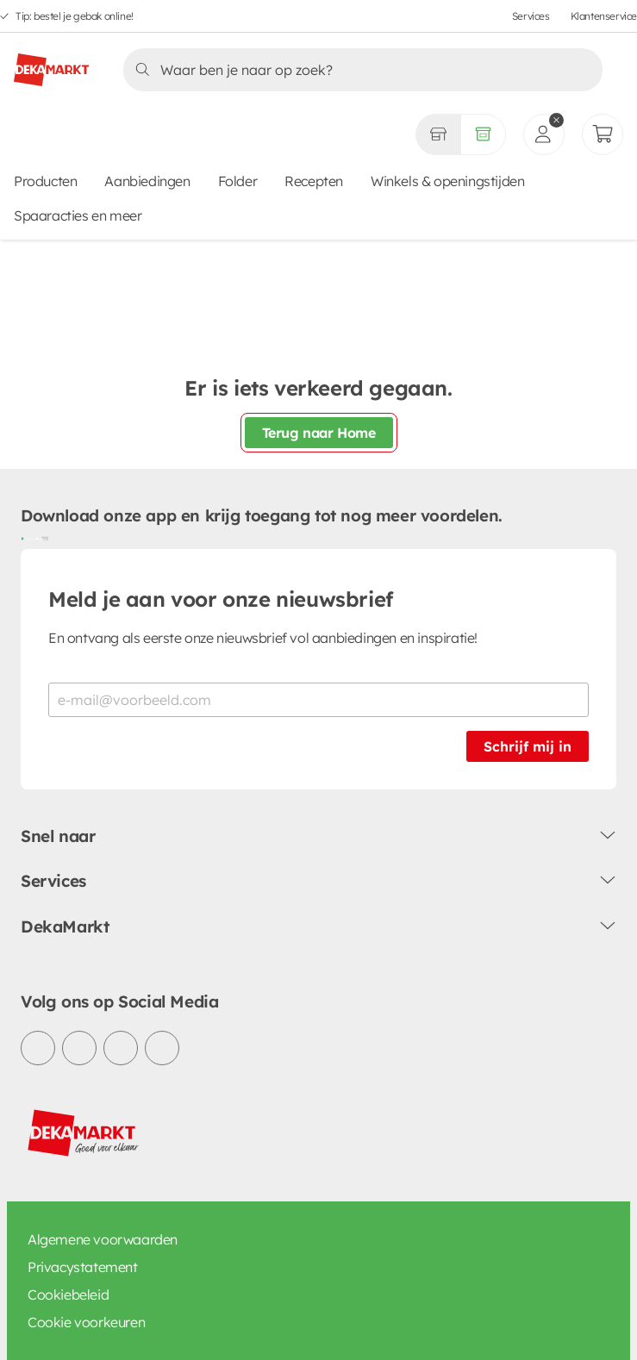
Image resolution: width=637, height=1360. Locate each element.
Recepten (313, 181)
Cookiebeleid (68, 1294)
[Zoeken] (357, 69)
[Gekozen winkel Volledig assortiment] (437, 134)
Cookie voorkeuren (86, 1322)
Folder (238, 181)
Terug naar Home (319, 432)
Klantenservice (604, 15)
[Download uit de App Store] (41, 538)
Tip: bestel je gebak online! (75, 15)
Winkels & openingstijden (447, 181)
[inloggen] (544, 134)
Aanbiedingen (147, 181)
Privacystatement (83, 1267)
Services (531, 15)
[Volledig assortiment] (483, 134)
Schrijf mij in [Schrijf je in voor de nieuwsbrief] (527, 746)
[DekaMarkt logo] (51, 63)
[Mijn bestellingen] (602, 134)
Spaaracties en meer (77, 215)
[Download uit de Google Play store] (27, 538)
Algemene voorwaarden (103, 1239)
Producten (45, 181)
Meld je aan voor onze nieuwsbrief (220, 599)
